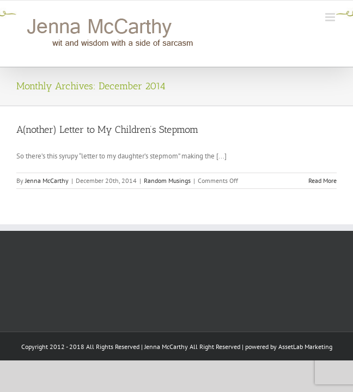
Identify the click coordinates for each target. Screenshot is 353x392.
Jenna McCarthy (47, 180)
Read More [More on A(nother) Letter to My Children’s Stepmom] (322, 180)
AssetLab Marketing (305, 375)
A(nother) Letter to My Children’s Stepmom (107, 130)
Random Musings (167, 180)
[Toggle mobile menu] (331, 17)
